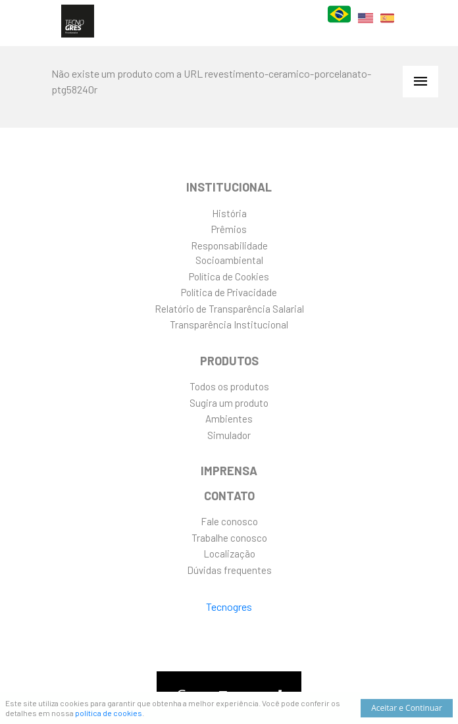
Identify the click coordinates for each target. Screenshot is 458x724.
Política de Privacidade (229, 292)
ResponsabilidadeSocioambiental (229, 253)
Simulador (229, 435)
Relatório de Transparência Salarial (229, 309)
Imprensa (229, 470)
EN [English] (365, 26)
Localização (229, 553)
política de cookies (108, 712)
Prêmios (229, 229)
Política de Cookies (229, 276)
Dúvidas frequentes (229, 570)
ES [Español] (387, 26)
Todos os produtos (229, 386)
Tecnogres (229, 606)
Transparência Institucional (229, 324)
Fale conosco (229, 521)
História (229, 213)
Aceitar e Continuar (406, 707)
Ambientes (229, 419)
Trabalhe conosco (229, 538)
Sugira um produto (229, 403)
